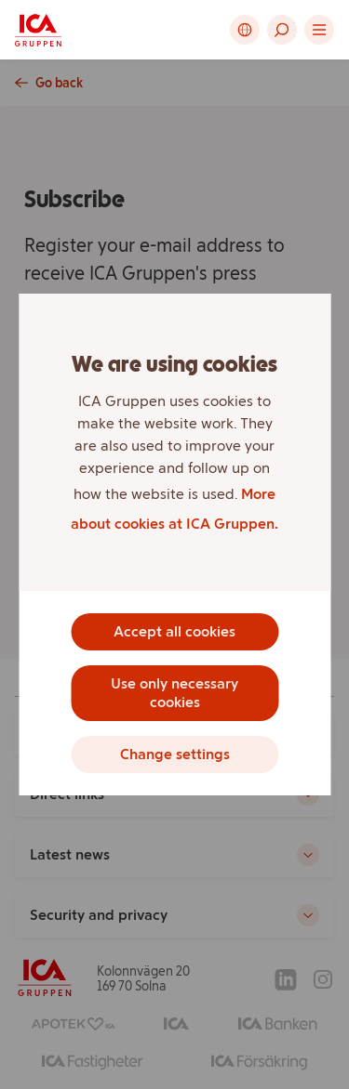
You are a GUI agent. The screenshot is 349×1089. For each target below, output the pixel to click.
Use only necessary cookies (174, 693)
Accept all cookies (174, 631)
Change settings (175, 754)
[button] (282, 30)
